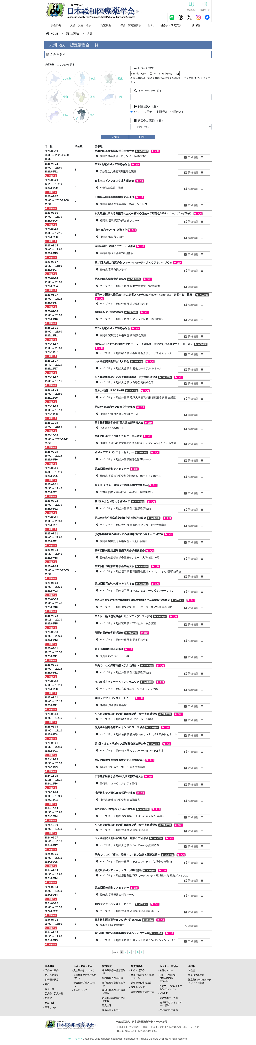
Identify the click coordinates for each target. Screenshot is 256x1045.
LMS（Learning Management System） (167, 978)
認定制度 (106, 25)
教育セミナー (166, 970)
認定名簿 (106, 1005)
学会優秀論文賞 (196, 975)
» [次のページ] (142, 951)
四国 (57, 115)
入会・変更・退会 (80, 25)
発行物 (196, 25)
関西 (84, 96)
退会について (80, 990)
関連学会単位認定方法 (142, 992)
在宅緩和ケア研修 (169, 1010)
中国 (111, 96)
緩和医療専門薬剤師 (112, 978)
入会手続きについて (83, 970)
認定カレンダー (139, 987)
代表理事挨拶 (52, 979)
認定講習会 (72, 33)
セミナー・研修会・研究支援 (164, 25)
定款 (47, 984)
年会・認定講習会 (130, 25)
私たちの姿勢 (52, 975)
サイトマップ (75, 1038)
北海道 (58, 78)
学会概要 (56, 25)
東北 (85, 78)
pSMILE (164, 993)
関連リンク (50, 1007)
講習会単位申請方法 (141, 982)
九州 (90, 33)
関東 (111, 78)
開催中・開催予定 (157, 111)
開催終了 (178, 111)
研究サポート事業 (169, 997)
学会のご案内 (52, 970)
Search (115, 137)
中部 (57, 96)
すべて (137, 111)
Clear (142, 137)
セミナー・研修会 (169, 966)
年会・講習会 (138, 970)
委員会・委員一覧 (54, 993)
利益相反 (49, 1002)
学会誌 (191, 970)
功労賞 (48, 998)
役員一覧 (49, 989)
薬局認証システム (111, 1010)
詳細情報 (191, 157)
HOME (54, 33)
